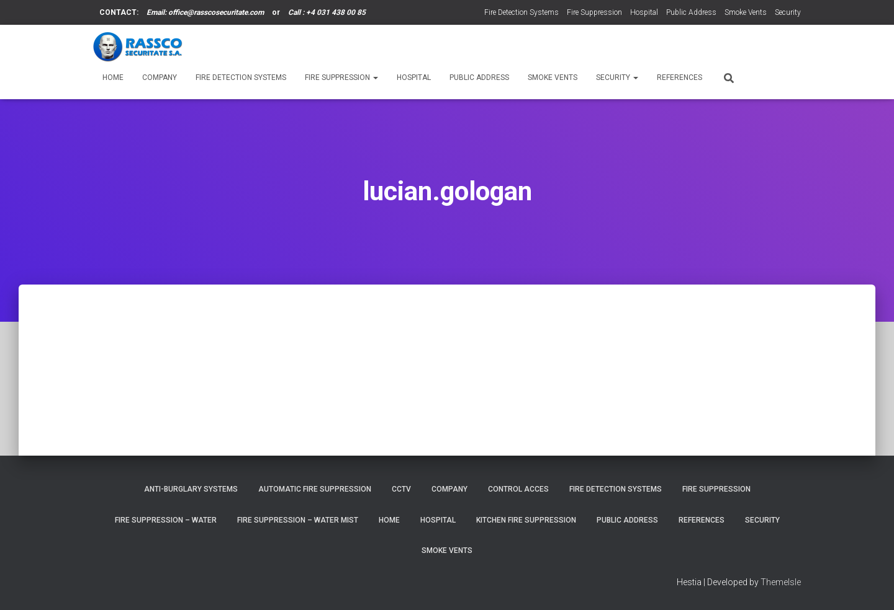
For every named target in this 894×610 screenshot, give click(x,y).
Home (113, 77)
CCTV (401, 489)
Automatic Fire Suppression (314, 489)
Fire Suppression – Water (166, 520)
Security (788, 12)
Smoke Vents (746, 12)
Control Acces (518, 489)
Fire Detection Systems (521, 12)
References (679, 77)
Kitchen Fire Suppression (526, 520)
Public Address (691, 12)
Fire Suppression (594, 12)
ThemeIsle (781, 582)
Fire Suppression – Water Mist (297, 520)
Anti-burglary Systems (191, 489)
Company (159, 77)
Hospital (644, 12)
